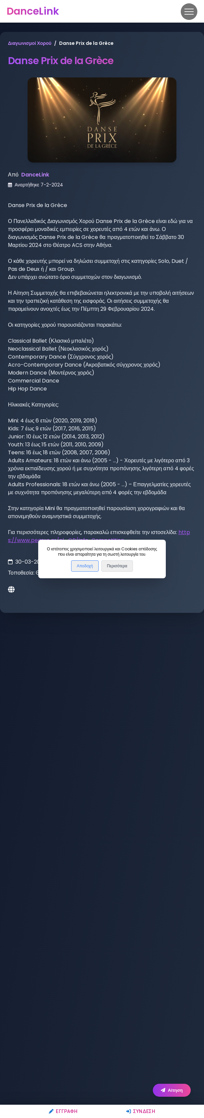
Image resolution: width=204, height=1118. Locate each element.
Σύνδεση (140, 1111)
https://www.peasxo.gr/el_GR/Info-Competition (99, 536)
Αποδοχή (85, 566)
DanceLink (35, 174)
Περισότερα (117, 566)
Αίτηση (172, 1090)
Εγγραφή (63, 1111)
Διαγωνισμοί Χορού (29, 43)
